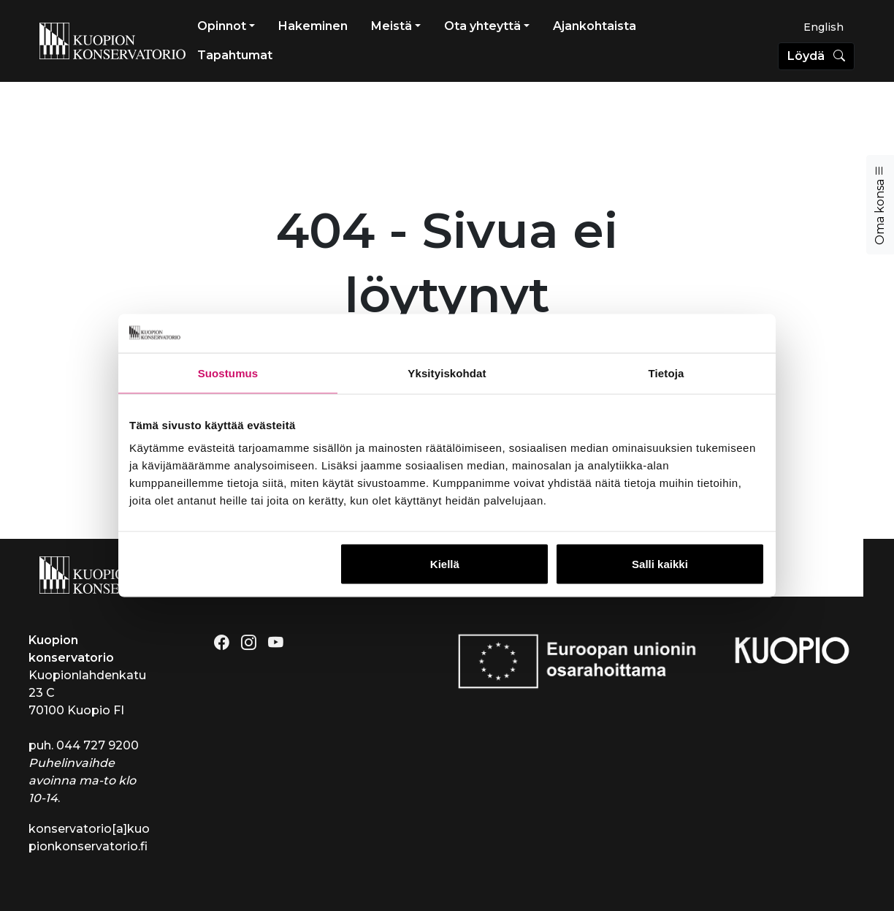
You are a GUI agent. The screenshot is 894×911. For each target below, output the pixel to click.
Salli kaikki (660, 564)
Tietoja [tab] (666, 372)
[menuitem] (823, 27)
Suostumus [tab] (228, 372)
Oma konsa (880, 205)
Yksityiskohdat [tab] (447, 372)
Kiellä (444, 564)
